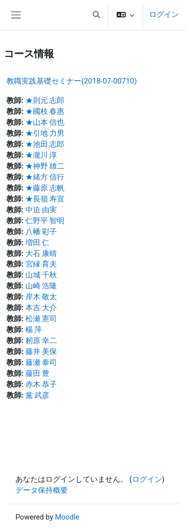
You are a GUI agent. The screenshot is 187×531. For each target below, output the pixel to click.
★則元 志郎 (45, 100)
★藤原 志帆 (45, 187)
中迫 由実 (41, 209)
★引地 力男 (45, 133)
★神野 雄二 (45, 166)
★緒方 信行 (45, 177)
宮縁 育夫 (41, 264)
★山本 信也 (45, 122)
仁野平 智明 (45, 220)
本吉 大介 (41, 307)
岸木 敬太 (41, 296)
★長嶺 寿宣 (45, 198)
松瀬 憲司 (41, 318)
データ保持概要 (41, 490)
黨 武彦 (37, 395)
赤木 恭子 (41, 384)
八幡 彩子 (41, 231)
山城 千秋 (41, 274)
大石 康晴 (41, 253)
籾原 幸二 (41, 340)
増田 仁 (37, 242)
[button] (96, 15)
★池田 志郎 (45, 144)
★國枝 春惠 (45, 111)
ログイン (164, 14)
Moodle (67, 517)
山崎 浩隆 (41, 285)
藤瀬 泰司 (41, 362)
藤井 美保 (41, 351)
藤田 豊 (37, 373)
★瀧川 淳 (41, 155)
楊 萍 (33, 329)
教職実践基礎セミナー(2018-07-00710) (71, 81)
